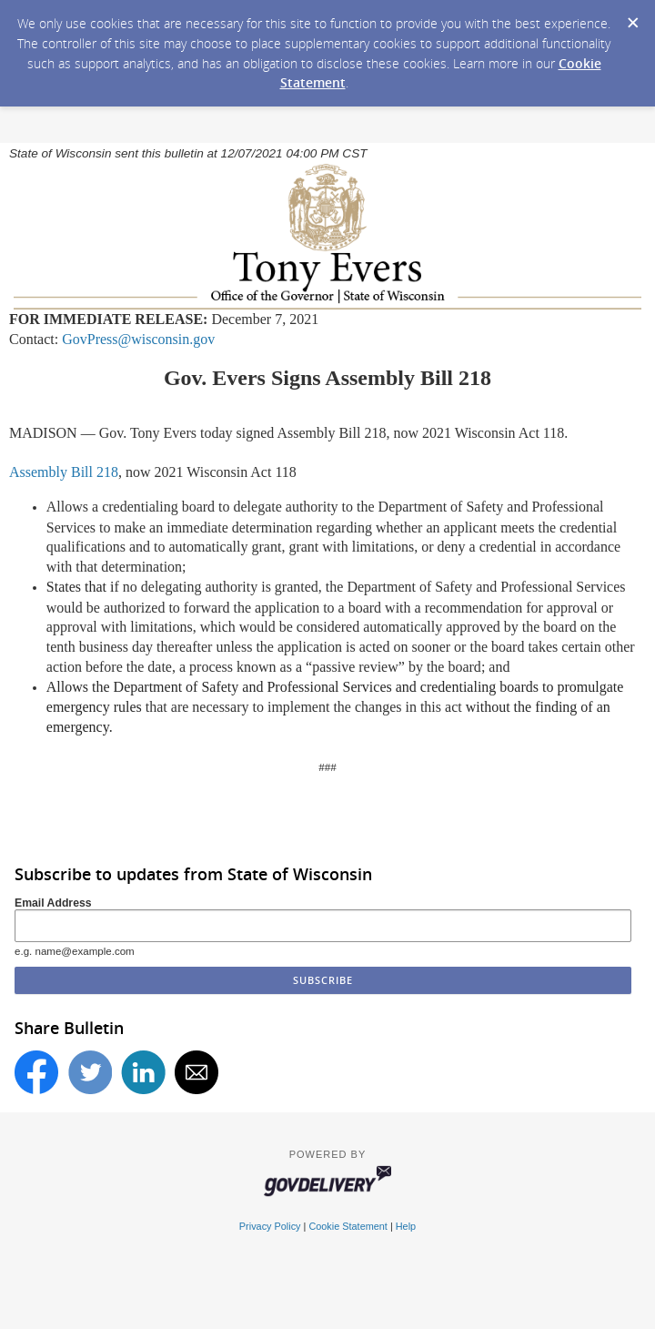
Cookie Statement (347, 1226)
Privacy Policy (270, 1226)
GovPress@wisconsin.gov (138, 339)
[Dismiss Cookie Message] (632, 17)
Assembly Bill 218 (63, 472)
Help (406, 1226)
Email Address (53, 903)
